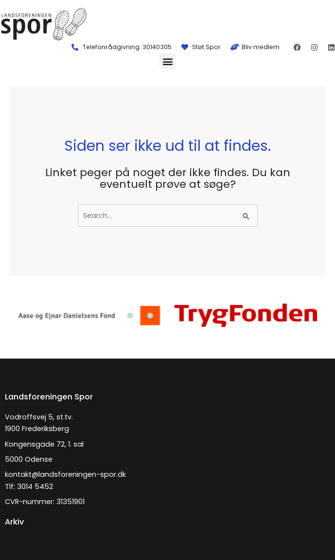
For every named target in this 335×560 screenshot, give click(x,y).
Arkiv (14, 521)
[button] (167, 61)
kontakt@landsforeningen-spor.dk (65, 474)
